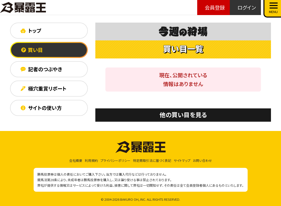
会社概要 (75, 160)
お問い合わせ (202, 160)
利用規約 (91, 160)
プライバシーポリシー (115, 160)
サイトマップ (182, 160)
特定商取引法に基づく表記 (152, 160)
